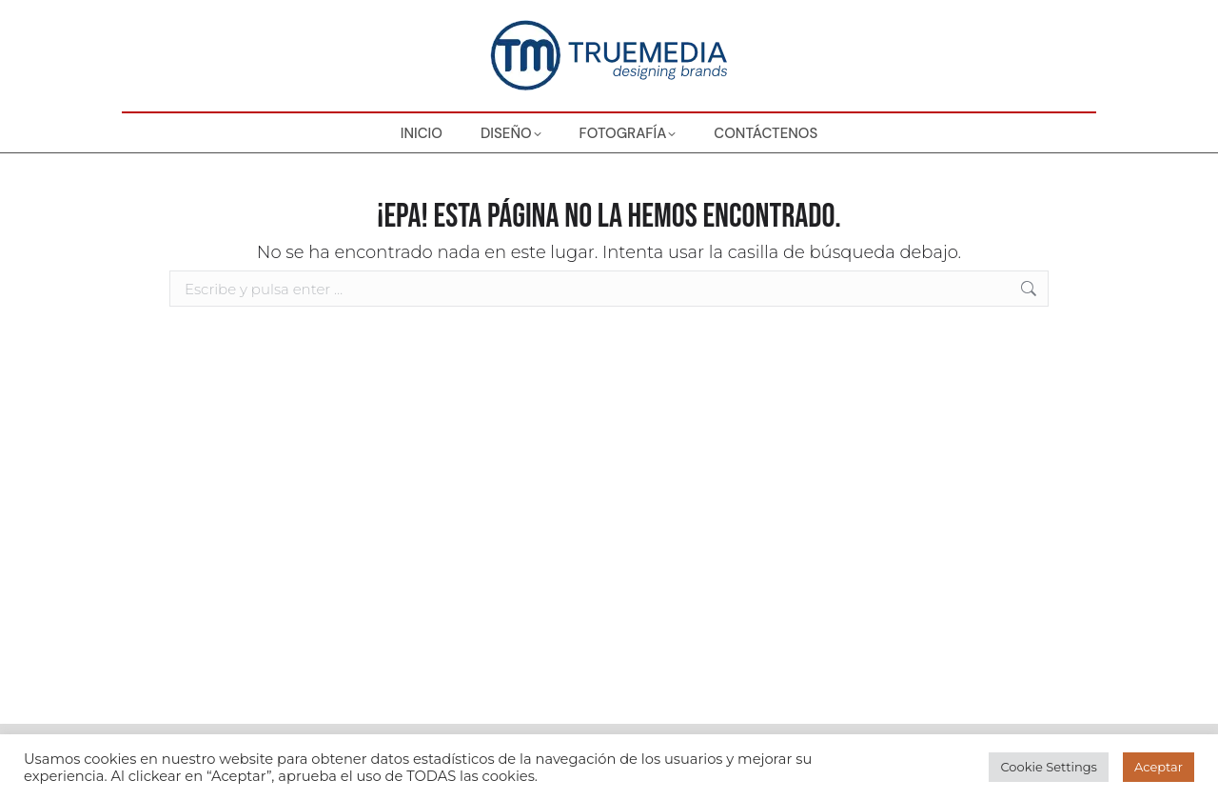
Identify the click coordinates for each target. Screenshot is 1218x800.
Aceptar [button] (1158, 766)
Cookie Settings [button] (1048, 766)
